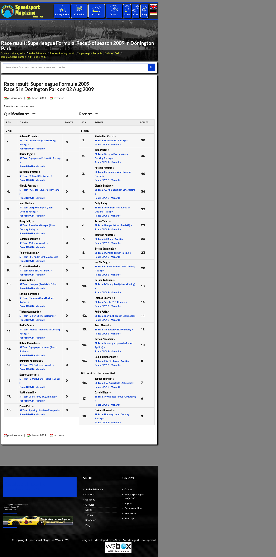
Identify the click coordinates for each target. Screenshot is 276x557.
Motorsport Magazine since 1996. (23, 489)
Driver (88, 509)
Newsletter (130, 513)
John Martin (27, 203)
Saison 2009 (112, 53)
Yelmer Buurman (29, 252)
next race (57, 98)
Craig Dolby (27, 221)
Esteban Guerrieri (30, 266)
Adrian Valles (27, 280)
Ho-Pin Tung (27, 325)
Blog (144, 14)
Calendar (79, 14)
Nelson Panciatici (30, 343)
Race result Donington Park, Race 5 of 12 (23, 56)
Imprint (128, 503)
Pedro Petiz (27, 406)
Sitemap (129, 518)
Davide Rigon (27, 154)
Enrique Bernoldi (29, 294)
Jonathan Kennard (30, 239)
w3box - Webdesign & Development (134, 540)
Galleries (90, 499)
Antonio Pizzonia (29, 136)
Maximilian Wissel (30, 172)
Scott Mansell (28, 392)
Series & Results (37, 53)
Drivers (114, 14)
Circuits (96, 14)
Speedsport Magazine (13, 53)
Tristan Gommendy (30, 311)
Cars (135, 14)
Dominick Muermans (31, 361)
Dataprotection (133, 508)
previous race (13, 98)
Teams (127, 14)
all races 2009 (36, 98)
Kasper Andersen (29, 374)
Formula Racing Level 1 (62, 53)
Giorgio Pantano (29, 185)
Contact (128, 489)
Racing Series (62, 14)
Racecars (90, 520)
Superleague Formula (90, 53)
